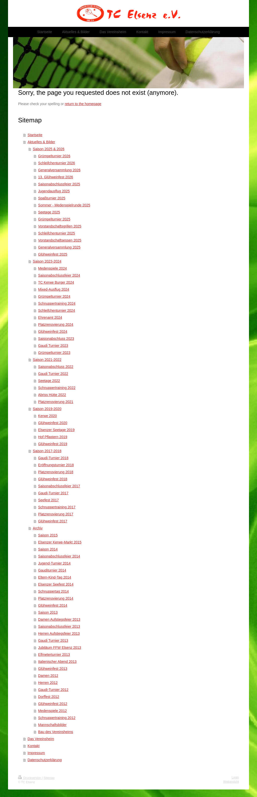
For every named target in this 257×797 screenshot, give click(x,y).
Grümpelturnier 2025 (54, 219)
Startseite (35, 135)
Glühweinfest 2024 (52, 332)
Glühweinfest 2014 (52, 605)
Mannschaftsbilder (52, 725)
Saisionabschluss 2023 (56, 339)
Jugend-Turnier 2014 (54, 563)
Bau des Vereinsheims (55, 732)
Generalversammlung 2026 (59, 170)
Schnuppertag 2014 (53, 591)
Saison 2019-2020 (47, 409)
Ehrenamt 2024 (50, 317)
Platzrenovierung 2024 (55, 325)
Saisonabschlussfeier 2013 (59, 626)
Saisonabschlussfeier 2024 (59, 275)
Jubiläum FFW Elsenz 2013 (59, 648)
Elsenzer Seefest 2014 (56, 584)
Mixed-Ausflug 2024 (53, 289)
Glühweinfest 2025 (52, 254)
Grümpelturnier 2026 (54, 156)
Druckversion (30, 778)
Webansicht (231, 781)
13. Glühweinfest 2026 (55, 177)
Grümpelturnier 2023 (54, 353)
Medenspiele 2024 (52, 268)
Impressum (36, 753)
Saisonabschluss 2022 (55, 367)
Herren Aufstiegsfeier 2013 (59, 633)
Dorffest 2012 (48, 697)
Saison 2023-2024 (47, 261)
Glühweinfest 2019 (52, 444)
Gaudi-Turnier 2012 (53, 690)
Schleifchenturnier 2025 (56, 233)
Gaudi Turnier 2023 (53, 346)
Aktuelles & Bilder (41, 142)
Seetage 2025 (49, 212)
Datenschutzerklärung (45, 760)
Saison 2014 (48, 549)
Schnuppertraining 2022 (57, 388)
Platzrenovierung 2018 (55, 472)
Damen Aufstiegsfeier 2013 (59, 619)
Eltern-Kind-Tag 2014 (54, 577)
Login (235, 777)
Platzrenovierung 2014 (55, 598)
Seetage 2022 (49, 381)
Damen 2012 (48, 676)
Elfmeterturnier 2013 (54, 655)
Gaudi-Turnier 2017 (53, 493)
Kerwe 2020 (47, 416)
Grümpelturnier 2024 (54, 296)
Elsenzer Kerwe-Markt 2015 (60, 542)
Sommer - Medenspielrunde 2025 (64, 205)
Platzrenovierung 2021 (55, 402)
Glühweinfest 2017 (52, 521)
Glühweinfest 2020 (52, 423)
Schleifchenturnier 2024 (56, 310)
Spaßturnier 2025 (51, 198)
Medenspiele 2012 (52, 711)
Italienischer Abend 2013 (57, 662)
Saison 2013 (48, 612)
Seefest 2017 (48, 500)
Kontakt (33, 746)
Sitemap (48, 778)
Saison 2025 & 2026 (49, 149)
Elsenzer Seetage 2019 (56, 430)
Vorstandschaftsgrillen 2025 (59, 226)
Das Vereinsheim (41, 739)
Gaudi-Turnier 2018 (53, 458)
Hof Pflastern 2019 (52, 437)
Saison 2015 (48, 535)
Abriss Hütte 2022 (52, 395)
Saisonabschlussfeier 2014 (59, 556)
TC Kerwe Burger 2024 (56, 282)
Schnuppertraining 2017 (57, 507)
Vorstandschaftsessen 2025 (59, 240)
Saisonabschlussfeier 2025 (59, 184)
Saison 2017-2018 (47, 451)
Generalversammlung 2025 (59, 247)
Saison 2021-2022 (47, 360)
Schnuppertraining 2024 (57, 303)
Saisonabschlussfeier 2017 (59, 486)
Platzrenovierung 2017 (55, 514)
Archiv (38, 528)
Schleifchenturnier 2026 (56, 163)
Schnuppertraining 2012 (57, 718)
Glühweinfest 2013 (52, 669)
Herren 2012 (48, 683)
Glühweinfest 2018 (52, 479)
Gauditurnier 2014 (52, 570)
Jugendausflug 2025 (54, 191)
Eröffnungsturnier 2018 (56, 465)
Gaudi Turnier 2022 (53, 374)
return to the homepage (83, 104)
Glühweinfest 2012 (52, 704)
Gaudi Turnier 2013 (53, 641)
